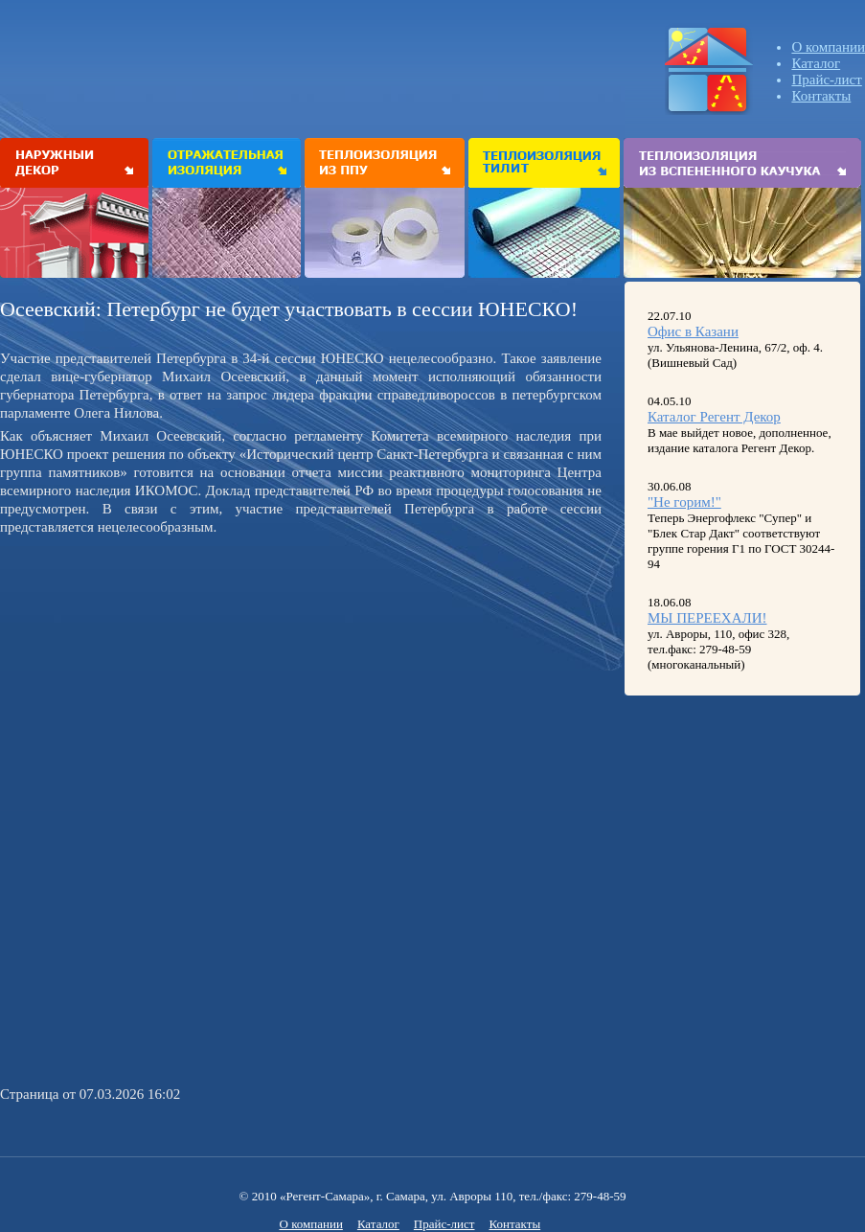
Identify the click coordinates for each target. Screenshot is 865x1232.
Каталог (815, 63)
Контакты (821, 95)
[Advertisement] (161, 675)
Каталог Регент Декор (714, 416)
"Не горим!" (684, 502)
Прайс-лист (826, 79)
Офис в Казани (693, 331)
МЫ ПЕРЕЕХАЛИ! (707, 618)
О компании (828, 47)
